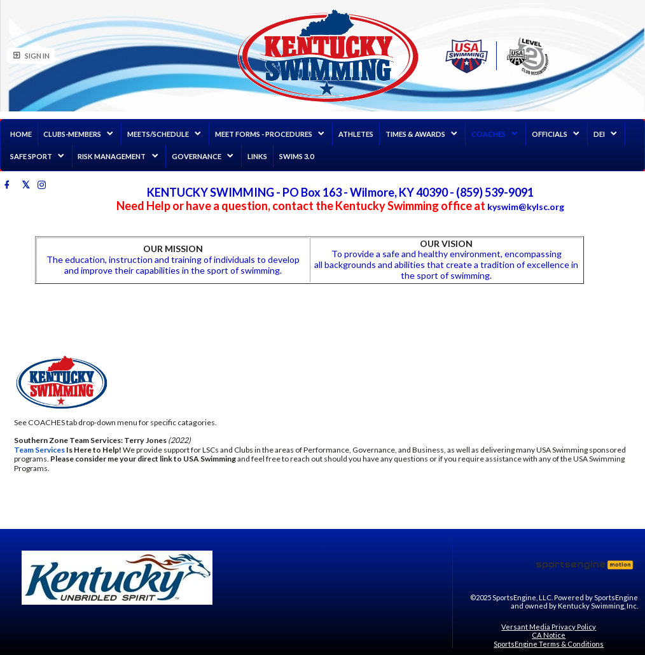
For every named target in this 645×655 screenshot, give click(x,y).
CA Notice (548, 635)
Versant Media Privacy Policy (548, 627)
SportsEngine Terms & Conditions (549, 644)
